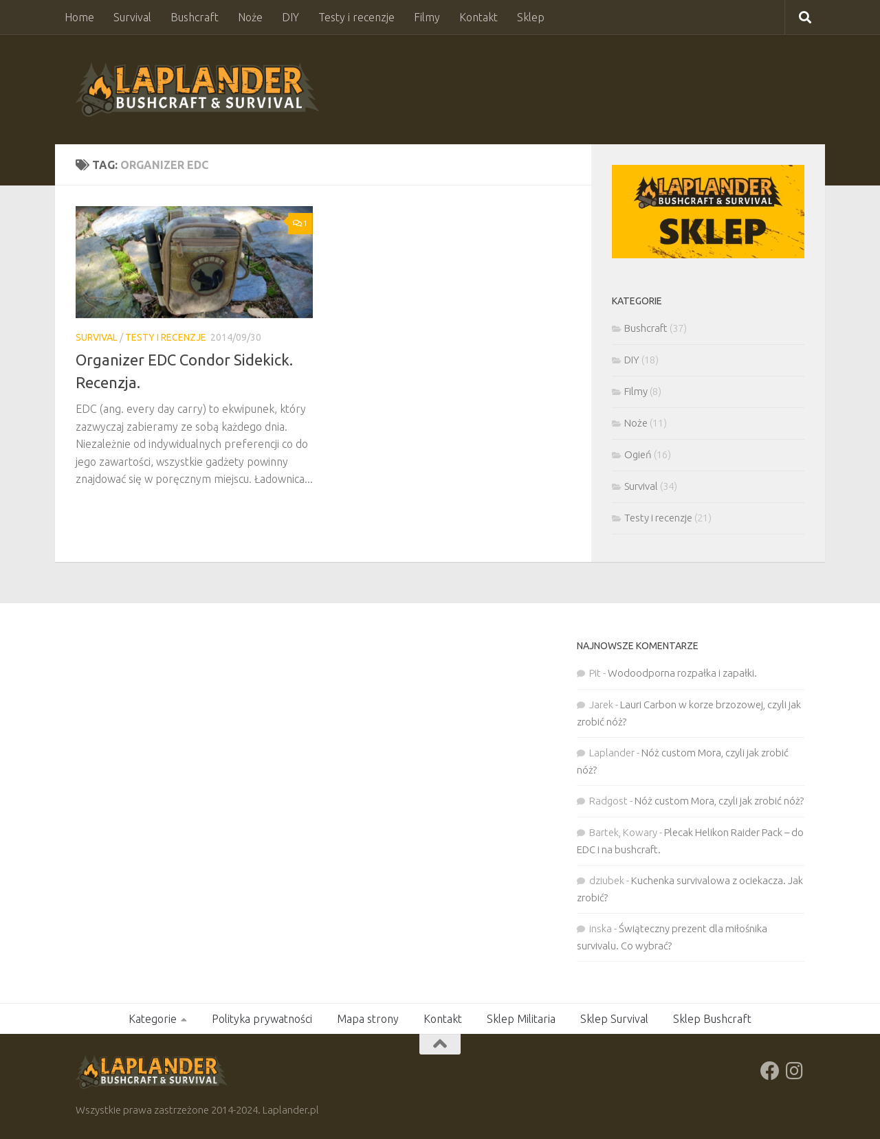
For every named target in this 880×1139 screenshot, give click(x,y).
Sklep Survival (614, 1019)
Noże (250, 17)
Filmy (427, 17)
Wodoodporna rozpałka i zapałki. (682, 673)
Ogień (638, 454)
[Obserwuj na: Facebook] (770, 1071)
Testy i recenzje (356, 17)
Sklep (530, 17)
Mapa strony (368, 1019)
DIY (290, 17)
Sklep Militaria (521, 1019)
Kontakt (478, 17)
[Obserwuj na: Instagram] (794, 1071)
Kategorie (153, 1019)
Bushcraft (194, 17)
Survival (132, 17)
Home (79, 17)
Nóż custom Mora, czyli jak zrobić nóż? (719, 801)
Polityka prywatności (262, 1019)
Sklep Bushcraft (712, 1019)
